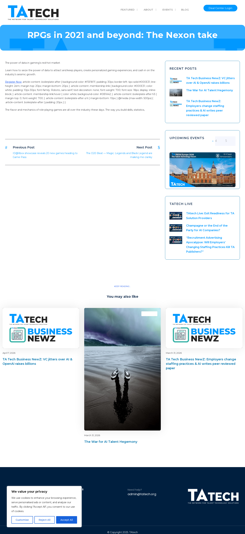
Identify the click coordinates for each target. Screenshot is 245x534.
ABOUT (148, 9)
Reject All (44, 519)
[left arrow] (220, 141)
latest (70, 313)
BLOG (185, 9)
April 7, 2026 (9, 353)
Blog (64, 313)
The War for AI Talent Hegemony (209, 90)
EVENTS (167, 9)
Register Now (13, 81)
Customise (22, 519)
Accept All (66, 519)
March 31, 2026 (92, 435)
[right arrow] (230, 141)
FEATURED (128, 9)
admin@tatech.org (142, 494)
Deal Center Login (220, 8)
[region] (44, 506)
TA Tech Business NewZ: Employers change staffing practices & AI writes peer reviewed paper (201, 363)
